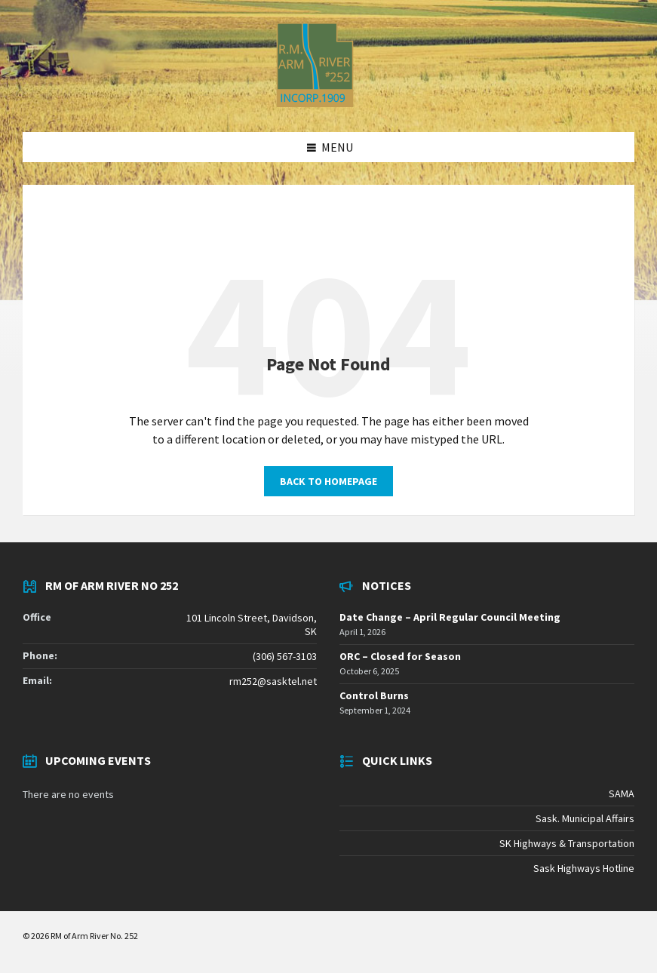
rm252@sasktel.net (273, 681)
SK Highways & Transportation (566, 843)
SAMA (621, 793)
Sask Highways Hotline (583, 868)
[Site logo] (315, 102)
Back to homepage (328, 481)
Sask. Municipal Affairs (585, 818)
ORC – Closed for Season (400, 656)
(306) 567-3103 (285, 656)
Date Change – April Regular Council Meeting (449, 617)
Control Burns (374, 695)
